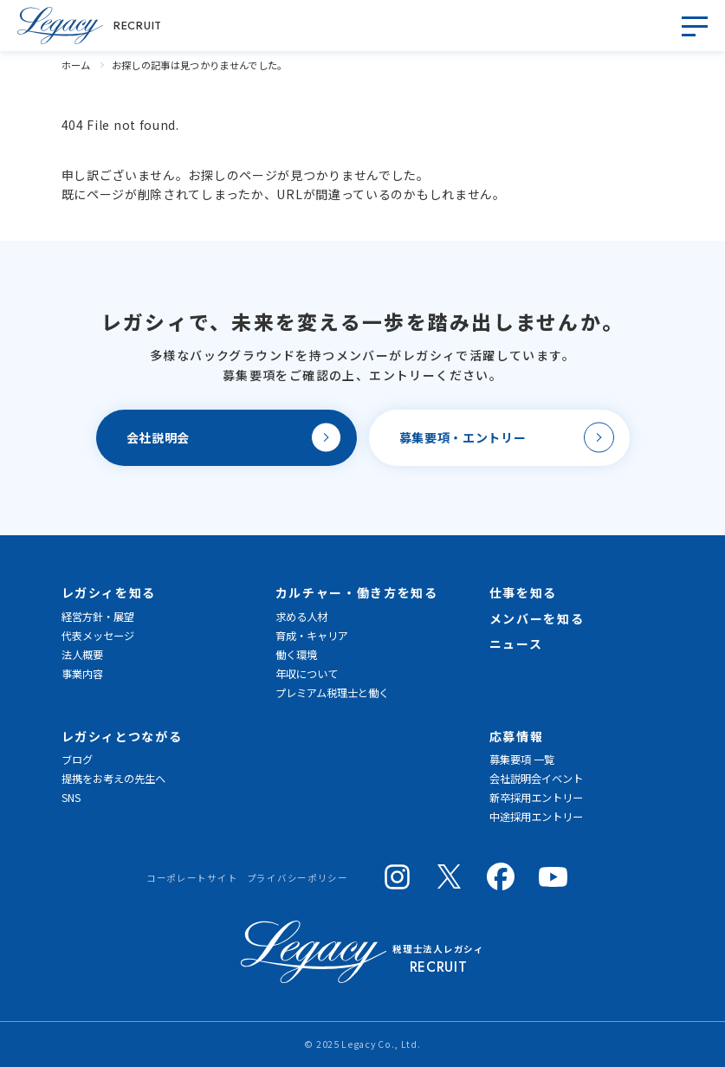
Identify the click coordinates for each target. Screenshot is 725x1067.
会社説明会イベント (536, 778)
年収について (306, 674)
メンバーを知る (537, 618)
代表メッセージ (97, 635)
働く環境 (296, 655)
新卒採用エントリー (536, 797)
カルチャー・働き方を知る (356, 592)
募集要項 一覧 (521, 759)
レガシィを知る (109, 592)
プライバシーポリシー (297, 877)
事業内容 (82, 674)
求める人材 (301, 616)
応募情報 (516, 736)
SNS (71, 797)
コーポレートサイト (191, 877)
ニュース (516, 643)
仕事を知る (523, 592)
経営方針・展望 (97, 616)
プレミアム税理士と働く (332, 693)
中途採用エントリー (536, 816)
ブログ (77, 759)
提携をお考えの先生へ (113, 778)
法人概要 (82, 655)
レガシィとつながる (122, 736)
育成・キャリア (311, 635)
